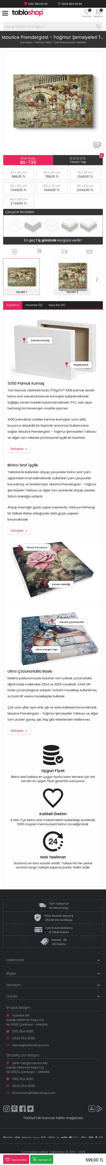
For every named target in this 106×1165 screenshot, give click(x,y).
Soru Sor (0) (57, 305)
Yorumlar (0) (34, 305)
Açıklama (12, 305)
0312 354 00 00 (36, 4)
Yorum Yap (78, 162)
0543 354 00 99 (70, 4)
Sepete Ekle (16, 1159)
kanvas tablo (53, 1118)
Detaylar (17, 449)
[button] (97, 279)
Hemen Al (41, 1159)
